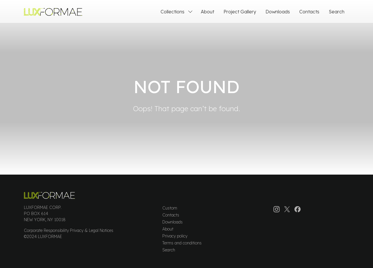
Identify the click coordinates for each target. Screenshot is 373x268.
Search (168, 250)
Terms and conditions (182, 243)
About (167, 229)
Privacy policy (174, 236)
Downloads (172, 222)
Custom (169, 208)
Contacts (170, 215)
